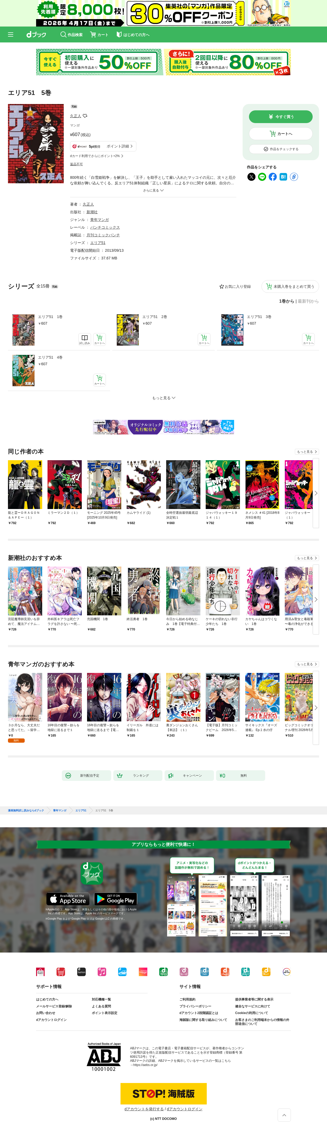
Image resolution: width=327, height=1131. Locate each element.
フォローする (85, 116)
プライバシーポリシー (195, 1006)
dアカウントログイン (51, 1020)
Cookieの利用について (251, 1013)
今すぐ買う (285, 117)
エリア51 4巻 (50, 357)
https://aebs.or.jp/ (145, 1065)
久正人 (75, 116)
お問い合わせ (45, 1013)
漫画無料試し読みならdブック (26, 810)
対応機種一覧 (101, 999)
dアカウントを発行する (144, 1109)
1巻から (286, 301)
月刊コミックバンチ (103, 235)
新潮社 (92, 212)
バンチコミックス (105, 227)
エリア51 (98, 243)
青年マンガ (99, 220)
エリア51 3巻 (259, 317)
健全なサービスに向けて (252, 1006)
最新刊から (308, 301)
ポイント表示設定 (104, 1013)
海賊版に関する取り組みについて (203, 1020)
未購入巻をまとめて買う (294, 286)
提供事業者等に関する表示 (254, 999)
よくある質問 (101, 1006)
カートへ (284, 134)
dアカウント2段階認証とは (198, 1013)
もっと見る (305, 452)
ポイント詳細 (118, 146)
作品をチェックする (284, 149)
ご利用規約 (187, 999)
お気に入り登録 (238, 286)
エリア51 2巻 (154, 317)
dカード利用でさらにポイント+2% (95, 156)
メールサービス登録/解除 (54, 1006)
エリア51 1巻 (50, 317)
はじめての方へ (47, 999)
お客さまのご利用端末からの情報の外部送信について (262, 1022)
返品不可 (76, 164)
